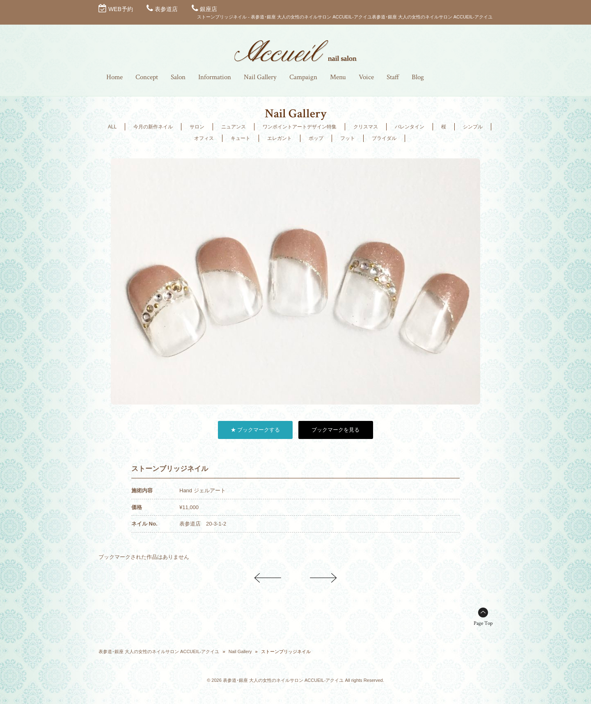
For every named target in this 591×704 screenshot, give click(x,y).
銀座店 (208, 9)
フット (347, 138)
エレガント (279, 138)
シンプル (473, 127)
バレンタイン (409, 127)
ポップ (316, 138)
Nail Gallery (240, 651)
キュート (240, 138)
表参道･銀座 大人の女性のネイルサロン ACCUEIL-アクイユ (158, 651)
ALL (112, 127)
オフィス (204, 138)
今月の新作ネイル (153, 127)
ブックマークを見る (336, 430)
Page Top (483, 623)
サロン (197, 127)
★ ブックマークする (255, 430)
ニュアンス (233, 127)
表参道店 (166, 9)
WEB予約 (120, 9)
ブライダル (384, 138)
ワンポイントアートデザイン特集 (300, 127)
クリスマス (365, 127)
